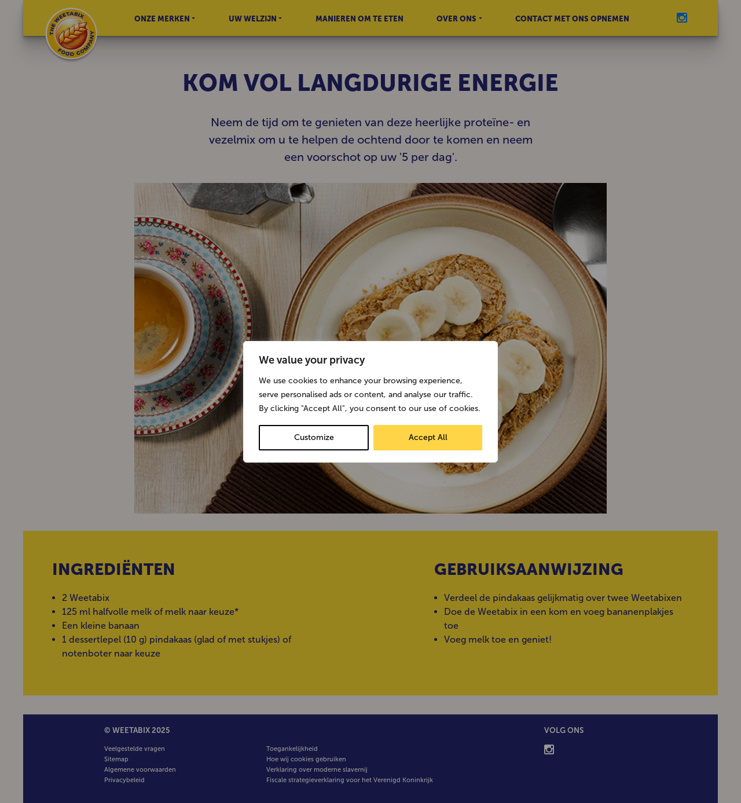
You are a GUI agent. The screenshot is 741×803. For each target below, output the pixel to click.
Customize (314, 437)
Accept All (428, 437)
